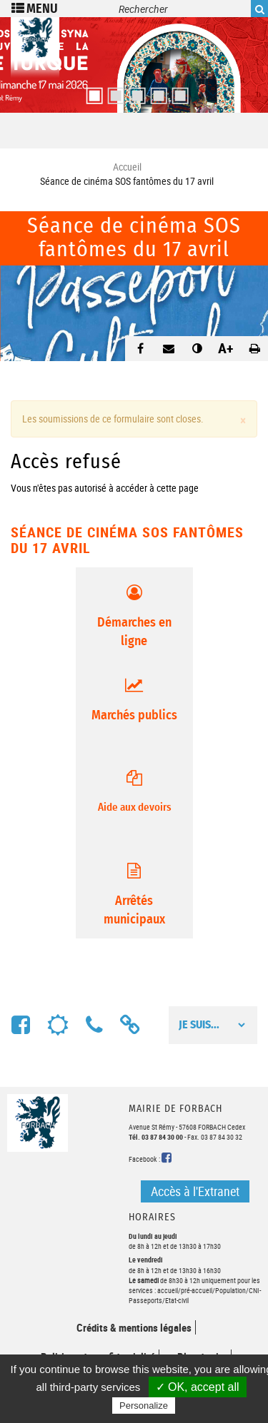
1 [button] (91, 91)
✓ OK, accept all (197, 1387)
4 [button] (156, 91)
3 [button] (134, 91)
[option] (134, 65)
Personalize (143, 1405)
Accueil (127, 166)
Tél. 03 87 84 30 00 (156, 1137)
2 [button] (113, 91)
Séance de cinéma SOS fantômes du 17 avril (134, 238)
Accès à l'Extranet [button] (195, 1191)
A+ (226, 348)
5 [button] (177, 91)
